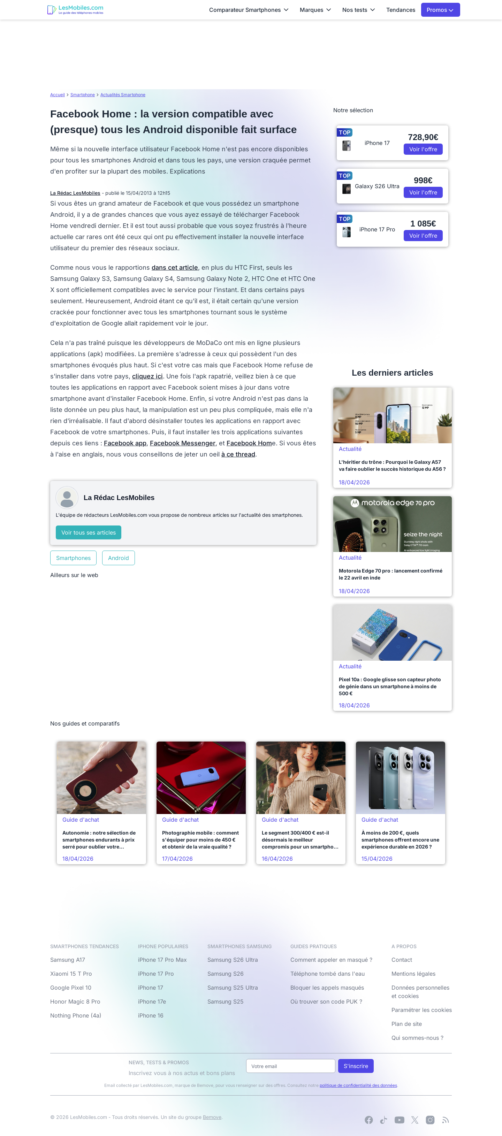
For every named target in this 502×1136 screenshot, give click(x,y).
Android (118, 557)
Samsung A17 (67, 959)
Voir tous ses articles (88, 532)
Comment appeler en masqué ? (331, 959)
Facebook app (125, 443)
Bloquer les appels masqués (327, 987)
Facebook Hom (249, 443)
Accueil (57, 94)
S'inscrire (356, 1065)
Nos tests (358, 9)
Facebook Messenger (182, 443)
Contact (401, 959)
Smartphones (73, 557)
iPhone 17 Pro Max (162, 959)
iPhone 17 (150, 987)
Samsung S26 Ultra (232, 959)
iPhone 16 (150, 1015)
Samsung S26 (225, 973)
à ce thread (238, 454)
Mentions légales (413, 973)
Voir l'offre (423, 149)
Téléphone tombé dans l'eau (327, 973)
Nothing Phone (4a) (75, 1015)
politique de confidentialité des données (358, 1085)
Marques (315, 9)
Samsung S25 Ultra (232, 987)
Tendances (401, 9)
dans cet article (175, 267)
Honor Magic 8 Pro (75, 1001)
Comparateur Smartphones (249, 9)
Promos (440, 9)
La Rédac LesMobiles (75, 193)
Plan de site (406, 1023)
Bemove (212, 1117)
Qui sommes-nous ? (417, 1037)
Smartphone (82, 94)
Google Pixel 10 (70, 987)
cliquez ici (147, 376)
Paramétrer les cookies (421, 1009)
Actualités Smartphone (122, 94)
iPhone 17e (152, 1001)
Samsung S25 (225, 1001)
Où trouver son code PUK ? (326, 1001)
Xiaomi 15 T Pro (71, 973)
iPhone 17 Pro (156, 973)
